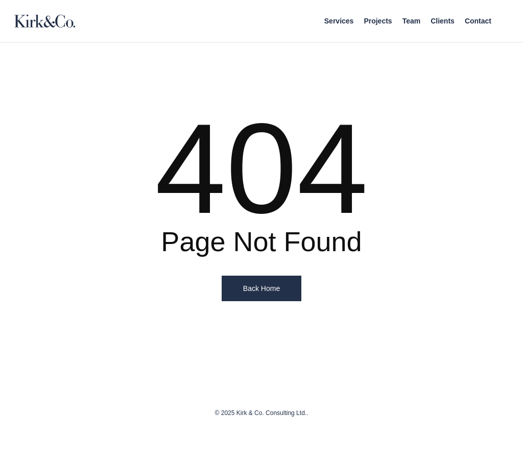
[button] (503, 5)
